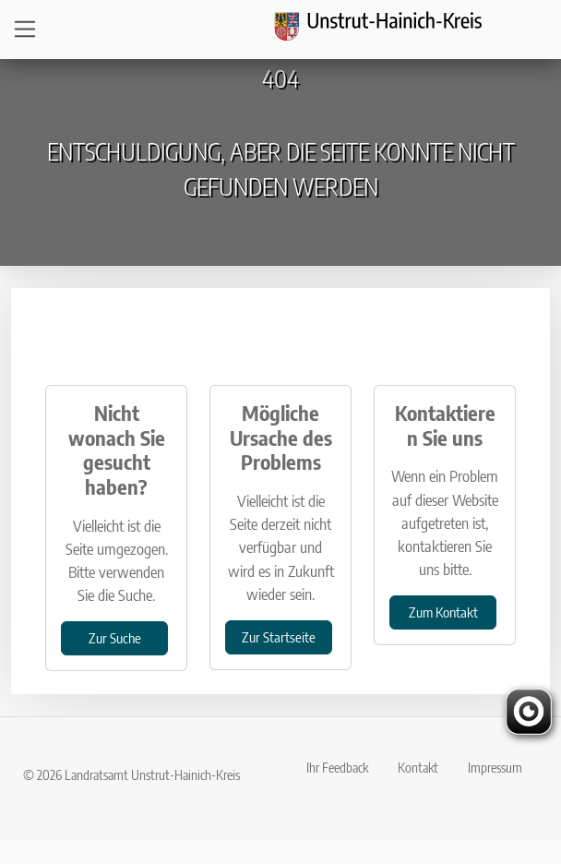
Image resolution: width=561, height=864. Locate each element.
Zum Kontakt (443, 611)
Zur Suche (115, 637)
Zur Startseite (279, 636)
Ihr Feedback (337, 767)
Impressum (495, 767)
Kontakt (418, 767)
